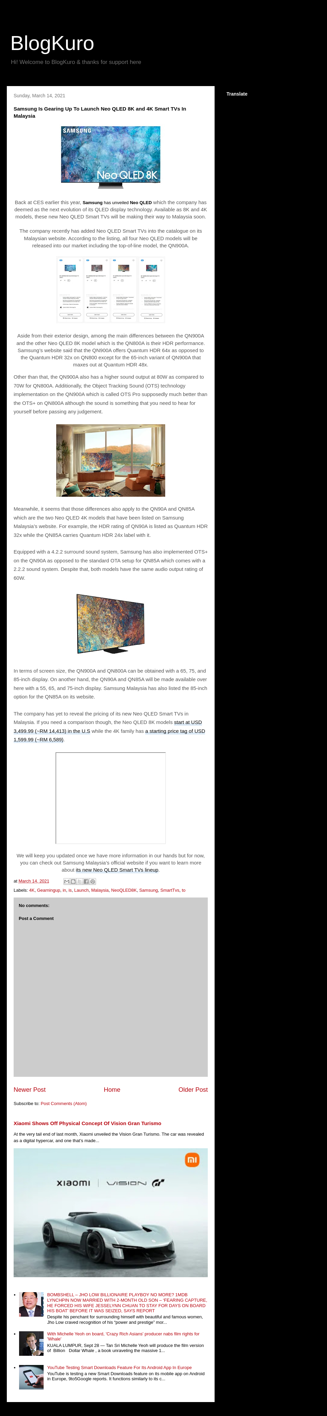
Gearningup (48, 890)
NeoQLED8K (124, 890)
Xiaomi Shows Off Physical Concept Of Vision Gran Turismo (87, 1123)
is (70, 890)
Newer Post (30, 1089)
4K (32, 890)
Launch (81, 890)
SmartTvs (170, 890)
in (64, 890)
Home (112, 1089)
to (184, 890)
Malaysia (100, 890)
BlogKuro (52, 43)
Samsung (148, 890)
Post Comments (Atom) (64, 1103)
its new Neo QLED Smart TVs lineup (117, 870)
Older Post (193, 1089)
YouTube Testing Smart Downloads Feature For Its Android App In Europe (119, 1367)
